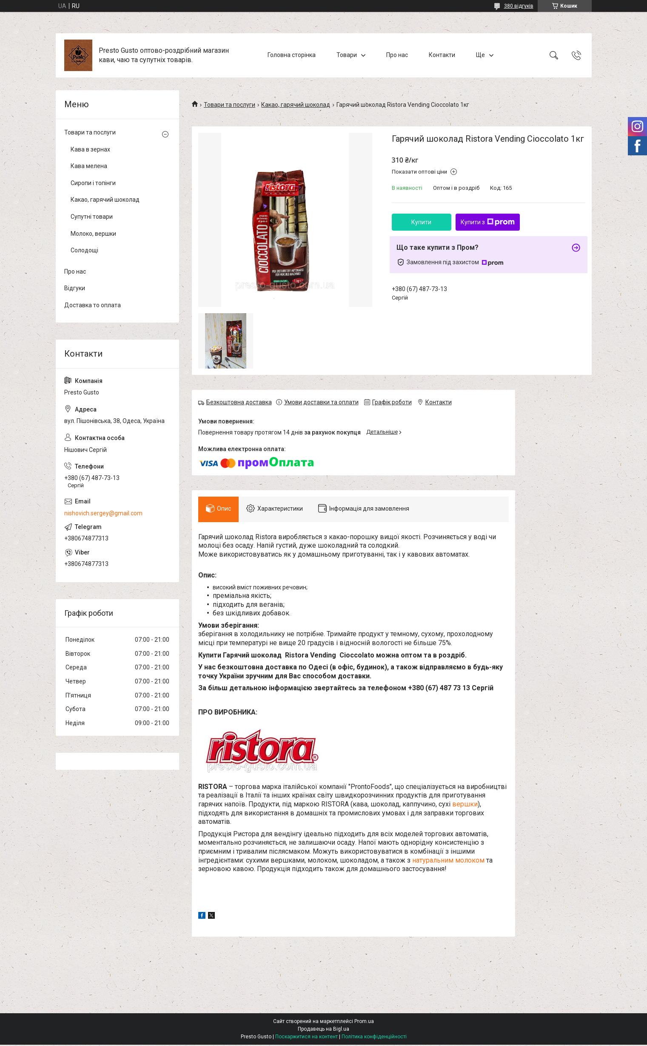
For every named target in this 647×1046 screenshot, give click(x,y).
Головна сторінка (292, 54)
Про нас (397, 54)
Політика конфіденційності (374, 1038)
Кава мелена (89, 166)
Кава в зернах (90, 149)
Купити (421, 222)
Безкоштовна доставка (239, 402)
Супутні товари (92, 216)
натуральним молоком (448, 861)
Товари (346, 54)
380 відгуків (518, 6)
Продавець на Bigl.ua (323, 1030)
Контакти (442, 54)
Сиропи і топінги (93, 183)
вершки (465, 806)
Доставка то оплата (92, 305)
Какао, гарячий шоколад (295, 104)
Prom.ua (364, 1023)
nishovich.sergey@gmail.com (103, 513)
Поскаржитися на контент (306, 1038)
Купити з (488, 222)
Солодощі (84, 250)
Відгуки (74, 288)
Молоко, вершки (93, 233)
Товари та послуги (229, 104)
